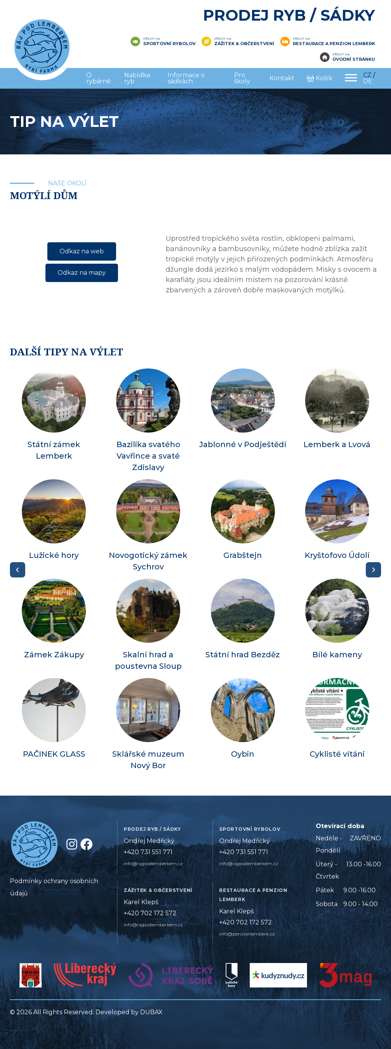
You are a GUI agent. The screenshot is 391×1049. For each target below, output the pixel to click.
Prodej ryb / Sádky (289, 15)
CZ (367, 75)
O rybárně (98, 78)
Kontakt (282, 78)
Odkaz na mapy (82, 272)
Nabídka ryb (137, 78)
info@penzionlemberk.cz (247, 934)
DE (367, 81)
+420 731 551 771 (148, 852)
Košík (320, 78)
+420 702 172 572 (150, 913)
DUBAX (151, 1012)
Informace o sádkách (186, 78)
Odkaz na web (82, 251)
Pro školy (242, 78)
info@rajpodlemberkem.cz (153, 863)
